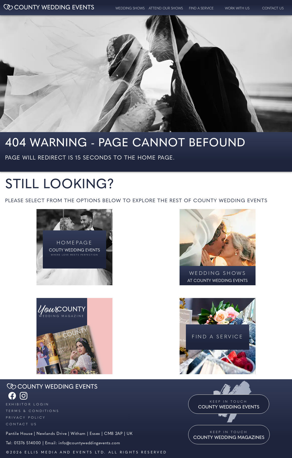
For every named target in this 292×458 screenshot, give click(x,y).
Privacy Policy (26, 417)
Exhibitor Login (27, 404)
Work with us (237, 8)
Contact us (21, 424)
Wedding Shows (130, 8)
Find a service (201, 8)
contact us (273, 8)
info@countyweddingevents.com (89, 443)
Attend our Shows (166, 8)
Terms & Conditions (32, 411)
